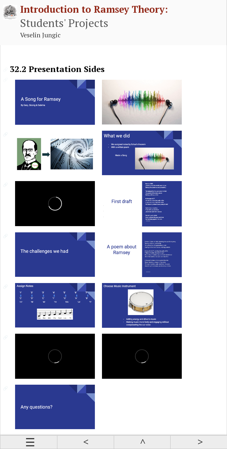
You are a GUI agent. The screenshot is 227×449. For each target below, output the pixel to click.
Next (198, 442)
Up (142, 442)
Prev (85, 442)
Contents (28, 442)
